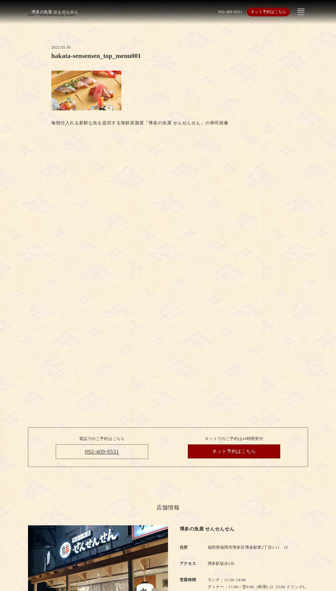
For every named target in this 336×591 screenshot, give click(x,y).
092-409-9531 (230, 12)
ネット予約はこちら (268, 12)
